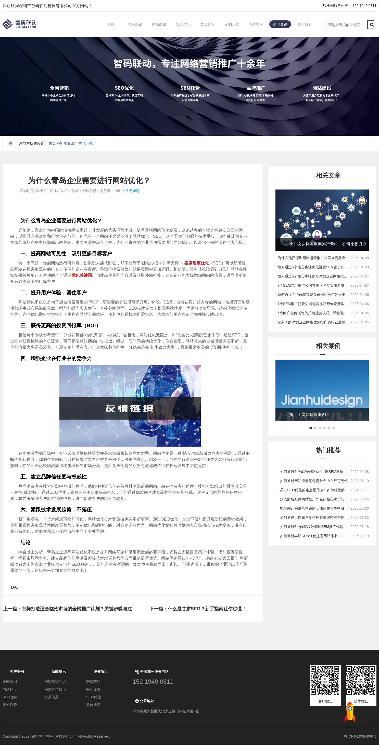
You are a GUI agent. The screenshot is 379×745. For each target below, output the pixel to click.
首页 (110, 24)
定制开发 (232, 24)
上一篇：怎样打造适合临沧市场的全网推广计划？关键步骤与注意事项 (67, 614)
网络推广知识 (55, 689)
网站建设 (159, 24)
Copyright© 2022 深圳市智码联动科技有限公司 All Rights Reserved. (58, 736)
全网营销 (10, 682)
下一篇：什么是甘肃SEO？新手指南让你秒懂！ (197, 608)
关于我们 (304, 24)
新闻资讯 (280, 24)
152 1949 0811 (153, 681)
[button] (310, 428)
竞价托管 (207, 24)
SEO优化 (183, 24)
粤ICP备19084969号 (360, 736)
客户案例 (256, 24)
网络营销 (135, 24)
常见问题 (86, 143)
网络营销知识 (55, 682)
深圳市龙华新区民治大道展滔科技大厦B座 (166, 711)
